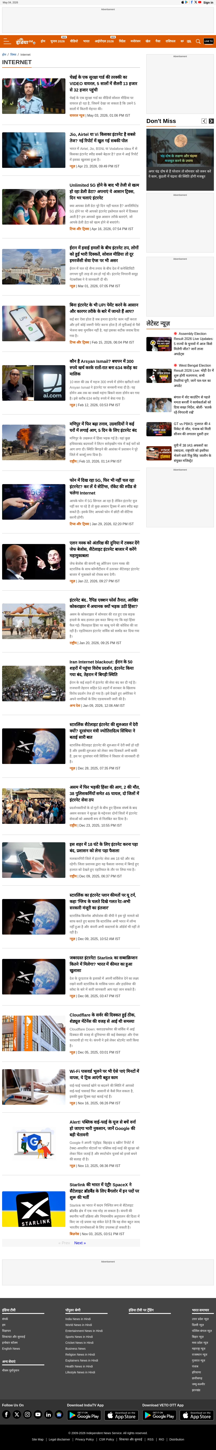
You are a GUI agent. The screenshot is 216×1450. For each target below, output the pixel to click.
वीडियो (74, 41)
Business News (75, 1348)
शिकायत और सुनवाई (13, 1336)
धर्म (182, 41)
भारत (86, 41)
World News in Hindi (78, 1325)
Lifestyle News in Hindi (80, 1372)
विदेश (122, 41)
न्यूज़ (72, 166)
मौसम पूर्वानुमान (10, 1370)
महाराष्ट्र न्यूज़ (198, 1348)
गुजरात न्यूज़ (198, 1360)
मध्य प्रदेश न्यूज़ (200, 1342)
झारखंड (196, 1390)
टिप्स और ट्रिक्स (79, 229)
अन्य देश (75, 705)
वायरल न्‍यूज (77, 115)
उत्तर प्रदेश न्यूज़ (200, 1319)
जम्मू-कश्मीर (198, 1384)
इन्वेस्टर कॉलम (10, 1342)
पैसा (157, 41)
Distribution (176, 1439)
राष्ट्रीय (73, 461)
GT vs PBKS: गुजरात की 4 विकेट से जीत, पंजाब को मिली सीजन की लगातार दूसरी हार (192, 429)
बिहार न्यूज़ (198, 1336)
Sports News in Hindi (79, 1336)
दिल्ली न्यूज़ (198, 1325)
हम (3, 1325)
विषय (13, 54)
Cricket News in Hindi (79, 1342)
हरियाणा (196, 1372)
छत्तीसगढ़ (197, 1378)
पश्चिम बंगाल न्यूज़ (202, 1331)
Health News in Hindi (79, 1366)
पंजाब (195, 1366)
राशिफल (170, 41)
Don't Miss (161, 121)
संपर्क (5, 1319)
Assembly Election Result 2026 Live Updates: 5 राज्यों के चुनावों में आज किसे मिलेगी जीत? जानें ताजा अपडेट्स (193, 344)
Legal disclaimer (59, 1439)
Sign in (208, 2)
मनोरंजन (135, 41)
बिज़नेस (74, 1234)
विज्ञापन (6, 1331)
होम (43, 41)
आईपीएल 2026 (104, 41)
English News (11, 1348)
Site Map (37, 1439)
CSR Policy (106, 1439)
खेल (148, 41)
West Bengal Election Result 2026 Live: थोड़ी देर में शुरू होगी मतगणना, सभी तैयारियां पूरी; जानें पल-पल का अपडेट (194, 376)
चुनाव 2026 (57, 41)
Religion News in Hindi (80, 1354)
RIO (161, 1439)
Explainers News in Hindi (81, 1360)
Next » (80, 1243)
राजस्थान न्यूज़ (199, 1354)
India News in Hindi (78, 1319)
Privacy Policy (84, 1439)
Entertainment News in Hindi (84, 1331)
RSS (150, 1439)
